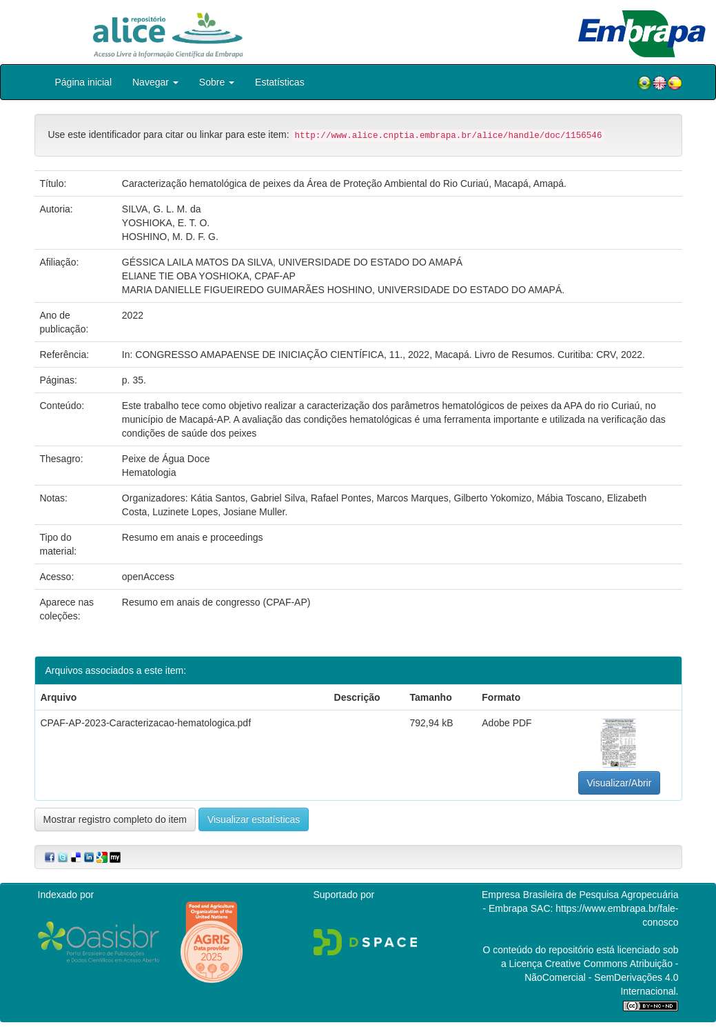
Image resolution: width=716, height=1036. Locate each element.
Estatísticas (280, 82)
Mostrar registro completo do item (115, 819)
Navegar (155, 82)
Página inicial (83, 82)
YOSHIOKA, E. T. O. (165, 222)
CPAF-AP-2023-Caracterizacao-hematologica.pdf (146, 722)
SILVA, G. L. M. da (161, 209)
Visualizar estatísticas (253, 819)
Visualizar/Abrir (619, 782)
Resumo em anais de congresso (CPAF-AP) (216, 602)
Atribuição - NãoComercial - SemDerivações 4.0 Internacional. (601, 977)
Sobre (216, 82)
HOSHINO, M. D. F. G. (170, 236)
